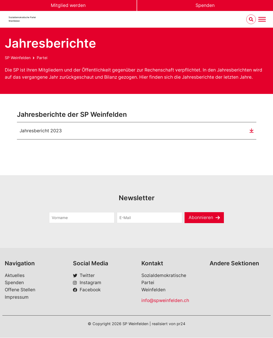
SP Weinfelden (18, 57)
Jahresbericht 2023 (41, 130)
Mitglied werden (68, 5)
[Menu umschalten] (262, 19)
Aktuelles (15, 275)
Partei (42, 57)
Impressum (17, 297)
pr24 (181, 324)
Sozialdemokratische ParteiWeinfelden (22, 19)
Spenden (205, 5)
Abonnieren (201, 217)
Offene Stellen (20, 290)
